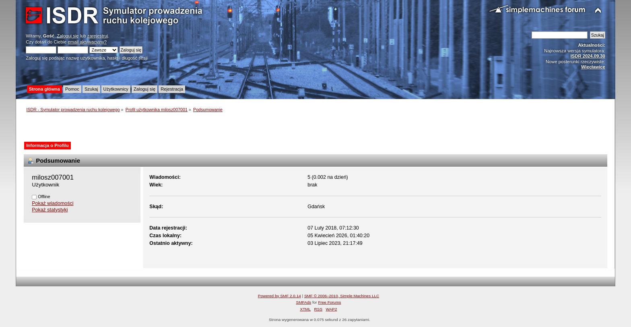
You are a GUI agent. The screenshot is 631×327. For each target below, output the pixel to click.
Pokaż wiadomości (52, 203)
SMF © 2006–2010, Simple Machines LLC (341, 296)
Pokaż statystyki (50, 210)
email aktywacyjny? (87, 41)
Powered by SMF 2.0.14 (279, 296)
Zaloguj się (67, 35)
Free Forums (329, 302)
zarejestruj (97, 35)
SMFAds (303, 302)
